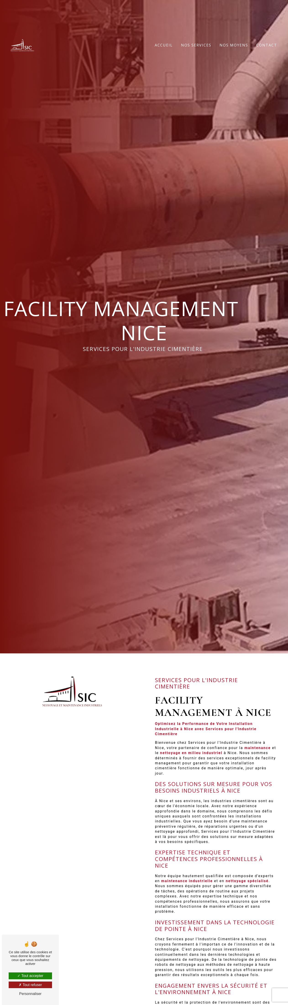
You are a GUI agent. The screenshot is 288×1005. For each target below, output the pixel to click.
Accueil (164, 45)
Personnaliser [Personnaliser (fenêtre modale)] (30, 994)
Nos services (196, 45)
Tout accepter (30, 976)
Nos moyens (234, 45)
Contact (266, 45)
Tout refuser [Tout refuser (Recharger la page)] (30, 985)
